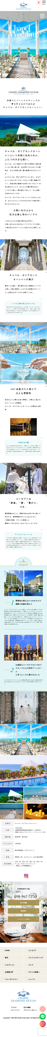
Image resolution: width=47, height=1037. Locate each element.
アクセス (14, 1007)
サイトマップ (15, 1010)
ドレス (30, 965)
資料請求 (23, 911)
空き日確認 (23, 902)
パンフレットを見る (23, 919)
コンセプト (32, 950)
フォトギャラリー (11, 979)
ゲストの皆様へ (34, 972)
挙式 (6, 958)
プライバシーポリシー (30, 1010)
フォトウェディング (35, 958)
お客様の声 (9, 972)
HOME (7, 950)
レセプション (10, 965)
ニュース (31, 979)
